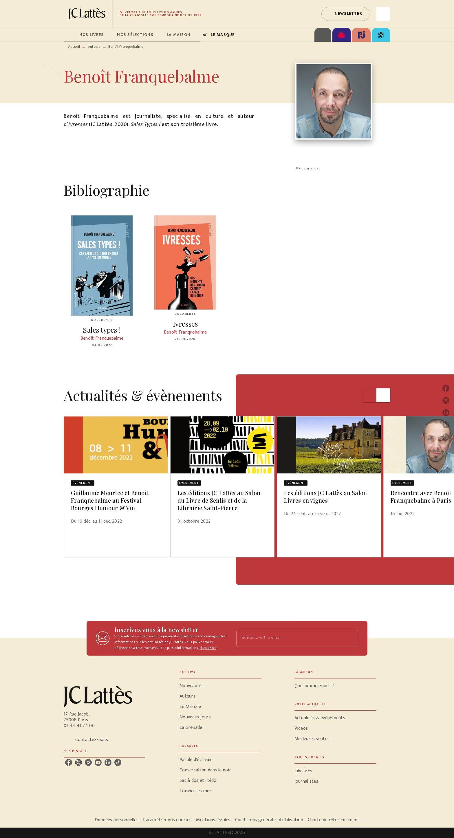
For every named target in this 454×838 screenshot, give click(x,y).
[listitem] (69, 762)
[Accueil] (88, 14)
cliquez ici (207, 648)
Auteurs (94, 47)
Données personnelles (116, 820)
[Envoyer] (351, 638)
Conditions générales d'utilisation (269, 820)
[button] (345, 14)
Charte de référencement (333, 820)
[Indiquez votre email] (290, 638)
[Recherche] (383, 14)
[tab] (70, 35)
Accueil (74, 47)
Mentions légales (213, 820)
